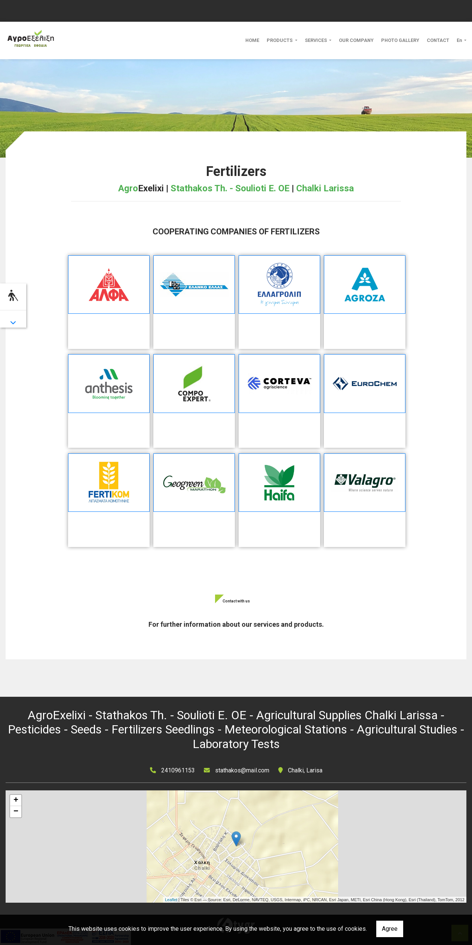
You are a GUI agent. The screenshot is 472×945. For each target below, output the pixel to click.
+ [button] (15, 800)
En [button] (460, 40)
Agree (390, 928)
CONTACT (438, 40)
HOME (252, 40)
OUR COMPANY (356, 40)
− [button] (15, 811)
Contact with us (236, 601)
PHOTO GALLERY (400, 40)
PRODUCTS (280, 40)
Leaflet (171, 899)
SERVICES (316, 40)
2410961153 (178, 770)
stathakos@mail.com (242, 770)
